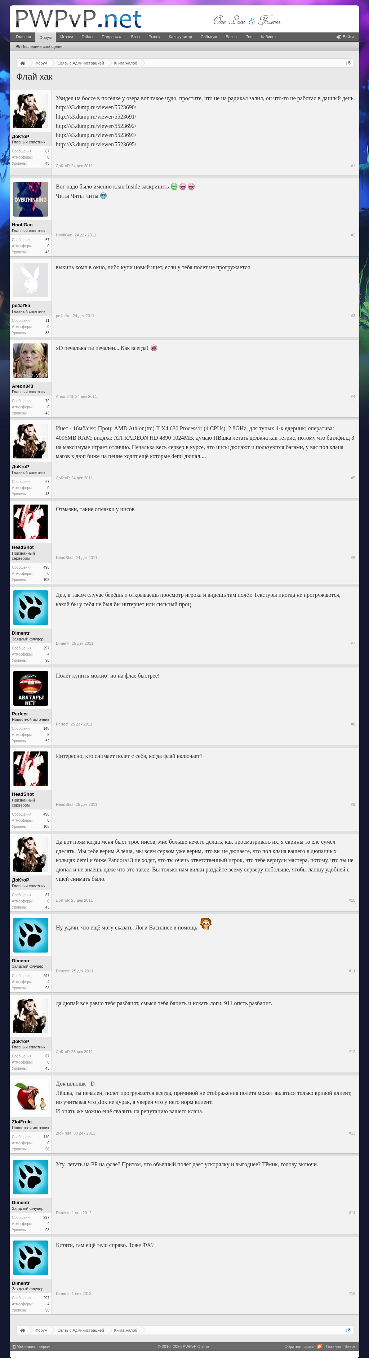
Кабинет (268, 37)
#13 (352, 1133)
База (135, 37)
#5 (353, 478)
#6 (353, 557)
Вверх (350, 1346)
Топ (249, 37)
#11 (352, 971)
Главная (23, 37)
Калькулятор (180, 37)
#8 (353, 724)
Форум (46, 37)
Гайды (87, 37)
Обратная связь (299, 1346)
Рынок (154, 37)
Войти (345, 37)
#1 (353, 166)
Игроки (66, 37)
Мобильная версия (32, 1346)
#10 (352, 900)
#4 (353, 396)
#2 (353, 235)
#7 (353, 643)
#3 (353, 316)
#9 (353, 804)
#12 (352, 1051)
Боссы (231, 37)
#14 (352, 1213)
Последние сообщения (39, 46)
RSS (319, 1346)
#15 (352, 1293)
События (209, 37)
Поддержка (112, 37)
